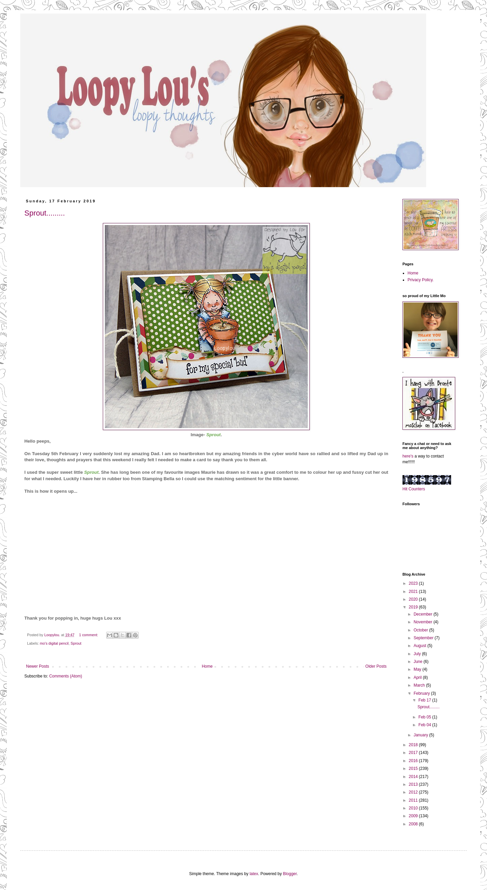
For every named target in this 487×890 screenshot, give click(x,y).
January (421, 735)
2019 (414, 607)
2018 (414, 744)
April (418, 677)
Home (207, 666)
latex (254, 873)
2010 (414, 808)
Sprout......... (44, 213)
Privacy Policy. (421, 279)
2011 (414, 800)
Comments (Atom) (65, 676)
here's (407, 456)
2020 (414, 599)
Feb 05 (425, 717)
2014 (414, 776)
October (421, 630)
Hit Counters (413, 489)
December (424, 614)
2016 (414, 760)
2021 (414, 591)
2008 (414, 824)
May (418, 669)
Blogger (290, 873)
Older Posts (376, 666)
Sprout (76, 643)
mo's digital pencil (54, 643)
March (420, 685)
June (418, 661)
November (424, 622)
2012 (414, 792)
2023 (414, 583)
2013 (414, 784)
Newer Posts (37, 666)
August (420, 645)
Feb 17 (425, 700)
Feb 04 (425, 724)
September (424, 638)
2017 (414, 752)
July (418, 653)
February (422, 693)
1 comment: (89, 635)
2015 (414, 768)
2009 (414, 816)
